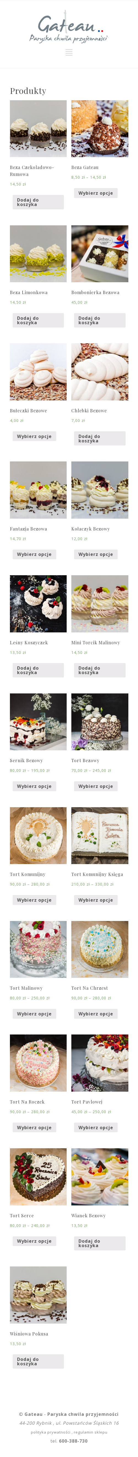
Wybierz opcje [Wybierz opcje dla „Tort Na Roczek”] (34, 1128)
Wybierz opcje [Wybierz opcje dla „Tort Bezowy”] (96, 786)
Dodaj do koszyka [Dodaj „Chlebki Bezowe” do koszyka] (89, 438)
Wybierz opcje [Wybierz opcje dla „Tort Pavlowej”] (96, 1128)
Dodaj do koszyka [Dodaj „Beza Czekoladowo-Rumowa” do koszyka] (28, 202)
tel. (69, 1441)
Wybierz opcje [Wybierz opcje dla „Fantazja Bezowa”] (34, 554)
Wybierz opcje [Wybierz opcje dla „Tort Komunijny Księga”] (96, 900)
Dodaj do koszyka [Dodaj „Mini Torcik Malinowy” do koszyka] (89, 670)
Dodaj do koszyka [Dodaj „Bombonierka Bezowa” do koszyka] (89, 320)
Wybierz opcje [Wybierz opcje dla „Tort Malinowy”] (34, 1014)
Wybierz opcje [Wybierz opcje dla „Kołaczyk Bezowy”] (96, 554)
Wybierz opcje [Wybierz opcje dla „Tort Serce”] (34, 1241)
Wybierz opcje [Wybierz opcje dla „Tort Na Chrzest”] (96, 1014)
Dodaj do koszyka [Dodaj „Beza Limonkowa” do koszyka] (28, 320)
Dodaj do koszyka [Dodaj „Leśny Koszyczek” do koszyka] (28, 670)
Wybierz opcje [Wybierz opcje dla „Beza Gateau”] (96, 193)
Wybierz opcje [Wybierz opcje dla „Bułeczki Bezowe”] (34, 436)
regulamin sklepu (90, 1432)
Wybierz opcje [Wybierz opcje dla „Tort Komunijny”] (34, 900)
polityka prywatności (51, 1432)
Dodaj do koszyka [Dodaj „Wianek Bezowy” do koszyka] (89, 1243)
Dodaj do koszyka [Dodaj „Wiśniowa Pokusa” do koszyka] (28, 1361)
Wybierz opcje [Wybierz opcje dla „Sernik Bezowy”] (34, 786)
